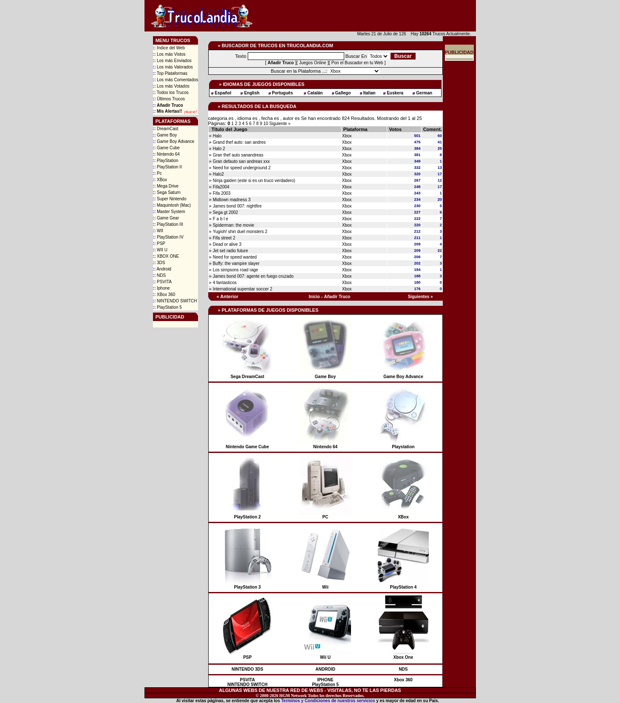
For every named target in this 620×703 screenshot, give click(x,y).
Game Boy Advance (174, 141)
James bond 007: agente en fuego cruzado (253, 276)
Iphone (161, 288)
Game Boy (165, 135)
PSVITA (162, 281)
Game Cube (166, 147)
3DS (159, 262)
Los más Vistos (169, 54)
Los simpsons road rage (235, 270)
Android (162, 269)
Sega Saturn (167, 192)
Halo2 (218, 174)
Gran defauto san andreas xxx (241, 161)
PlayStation (165, 160)
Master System (169, 211)
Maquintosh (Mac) (172, 205)
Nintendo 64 (166, 154)
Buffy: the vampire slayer (236, 263)
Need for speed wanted (235, 257)
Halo (217, 136)
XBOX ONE (166, 256)
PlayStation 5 (167, 307)
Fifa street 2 (224, 238)
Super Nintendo (170, 198)
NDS (159, 275)
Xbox (347, 136)
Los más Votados (171, 86)
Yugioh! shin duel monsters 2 (240, 231)
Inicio (314, 296)
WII (158, 230)
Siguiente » (280, 123)
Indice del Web (169, 48)
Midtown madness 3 (232, 199)
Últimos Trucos (169, 99)
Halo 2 (219, 148)
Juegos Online (312, 62)
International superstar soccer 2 (242, 289)
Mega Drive (166, 186)
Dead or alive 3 (227, 244)
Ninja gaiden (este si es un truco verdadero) (254, 180)
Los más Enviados (172, 60)
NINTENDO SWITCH (175, 301)
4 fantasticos (225, 282)
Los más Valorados (173, 67)
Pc (157, 173)
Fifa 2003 (222, 193)
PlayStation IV (168, 237)
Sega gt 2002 (225, 212)
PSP (159, 243)
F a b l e (220, 218)
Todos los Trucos (171, 92)
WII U (160, 250)
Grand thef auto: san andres (239, 142)
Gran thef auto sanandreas (238, 155)
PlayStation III (168, 224)
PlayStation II (167, 167)
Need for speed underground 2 (242, 167)
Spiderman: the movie (233, 225)
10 (266, 123)
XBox (160, 179)
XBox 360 (164, 294)
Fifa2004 (221, 187)
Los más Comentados (175, 79)
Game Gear (166, 218)
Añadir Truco (337, 296)
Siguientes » (420, 296)
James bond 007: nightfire (237, 206)
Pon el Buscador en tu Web (357, 62)
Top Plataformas (170, 73)
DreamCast (165, 128)
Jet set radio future (230, 250)
